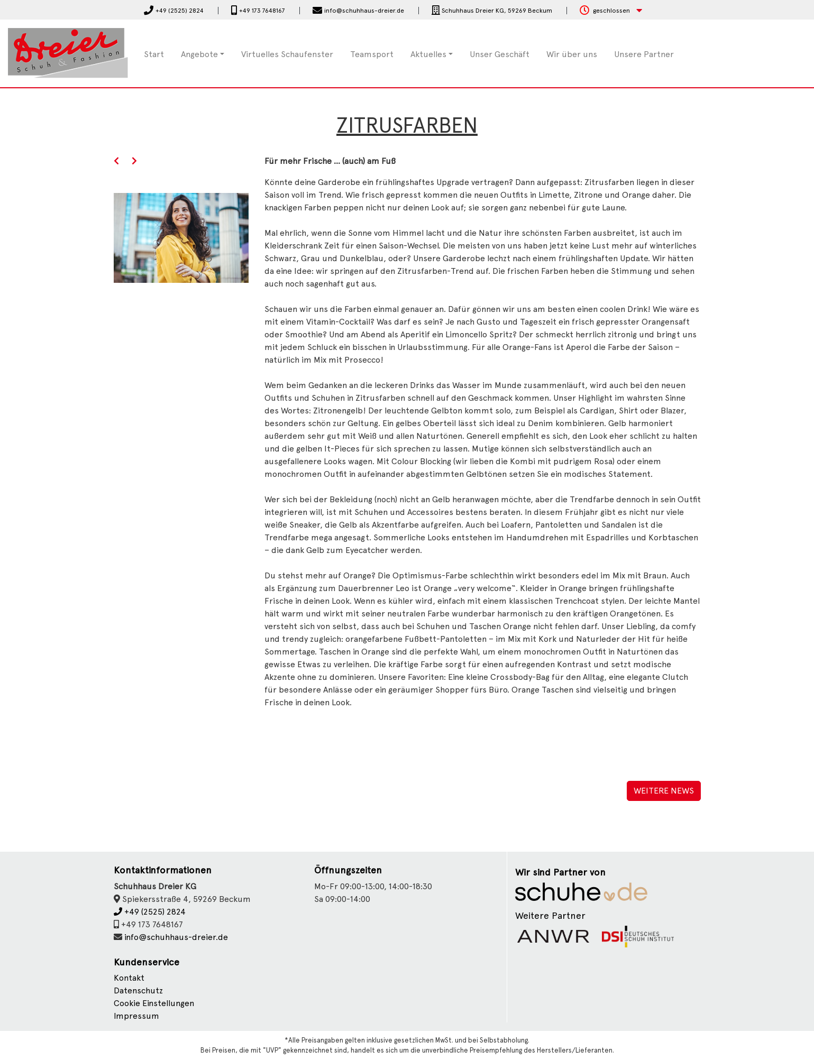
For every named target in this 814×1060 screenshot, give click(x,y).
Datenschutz (138, 990)
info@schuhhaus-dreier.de (176, 937)
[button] (611, 10)
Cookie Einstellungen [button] (154, 1003)
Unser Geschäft (499, 54)
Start (154, 54)
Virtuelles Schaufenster (287, 54)
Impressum (136, 1016)
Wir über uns (571, 54)
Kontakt (129, 978)
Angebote (199, 54)
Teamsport (372, 54)
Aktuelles (428, 54)
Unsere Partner (644, 54)
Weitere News (664, 791)
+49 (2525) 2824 (150, 912)
